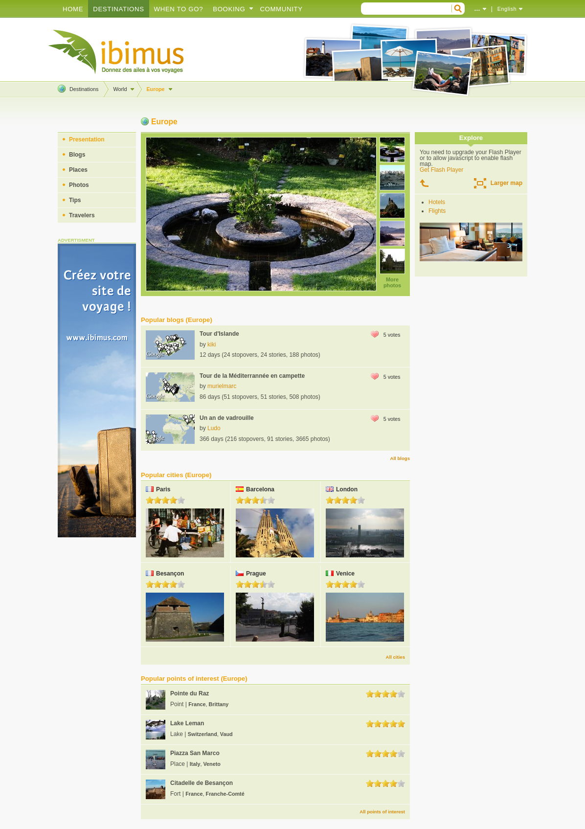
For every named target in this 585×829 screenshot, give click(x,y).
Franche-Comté (225, 794)
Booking (229, 9)
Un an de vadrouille (227, 417)
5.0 (181, 500)
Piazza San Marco (195, 753)
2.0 (157, 500)
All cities (395, 657)
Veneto (211, 764)
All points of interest (382, 811)
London (347, 489)
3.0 (165, 500)
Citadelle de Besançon (201, 783)
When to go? (178, 9)
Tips (75, 200)
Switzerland (202, 734)
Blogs (77, 154)
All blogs (400, 458)
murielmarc (221, 386)
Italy (195, 764)
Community (281, 9)
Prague (256, 573)
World (120, 89)
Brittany (219, 704)
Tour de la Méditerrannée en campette (252, 375)
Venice (345, 573)
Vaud (226, 734)
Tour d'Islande (219, 333)
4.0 (173, 500)
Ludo (214, 428)
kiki (211, 344)
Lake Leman (187, 723)
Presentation (87, 139)
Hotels (436, 202)
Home (73, 9)
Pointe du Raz (189, 693)
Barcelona (260, 489)
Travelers (82, 215)
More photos (392, 282)
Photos (79, 185)
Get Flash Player (441, 169)
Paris (163, 489)
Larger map (506, 183)
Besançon (170, 573)
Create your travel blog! (116, 52)
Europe (155, 89)
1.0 (150, 500)
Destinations (118, 9)
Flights (437, 210)
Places (78, 169)
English (507, 9)
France (196, 704)
